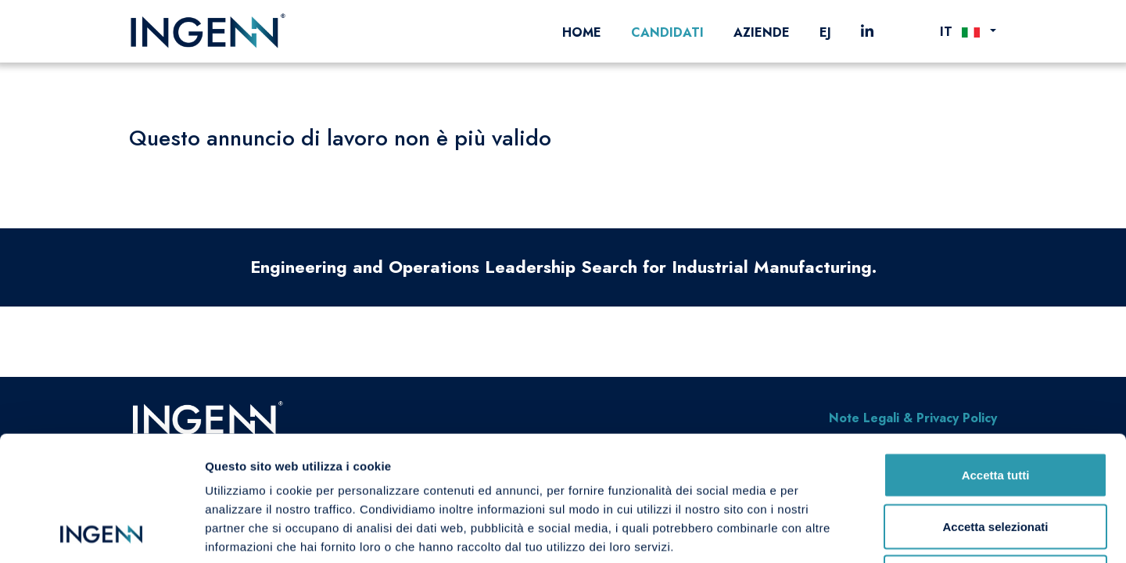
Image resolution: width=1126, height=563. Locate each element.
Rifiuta (995, 460)
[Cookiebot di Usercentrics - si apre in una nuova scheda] (101, 532)
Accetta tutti (996, 357)
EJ (825, 32)
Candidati (667, 32)
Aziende (761, 32)
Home (581, 32)
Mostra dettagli (822, 532)
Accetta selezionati (995, 409)
